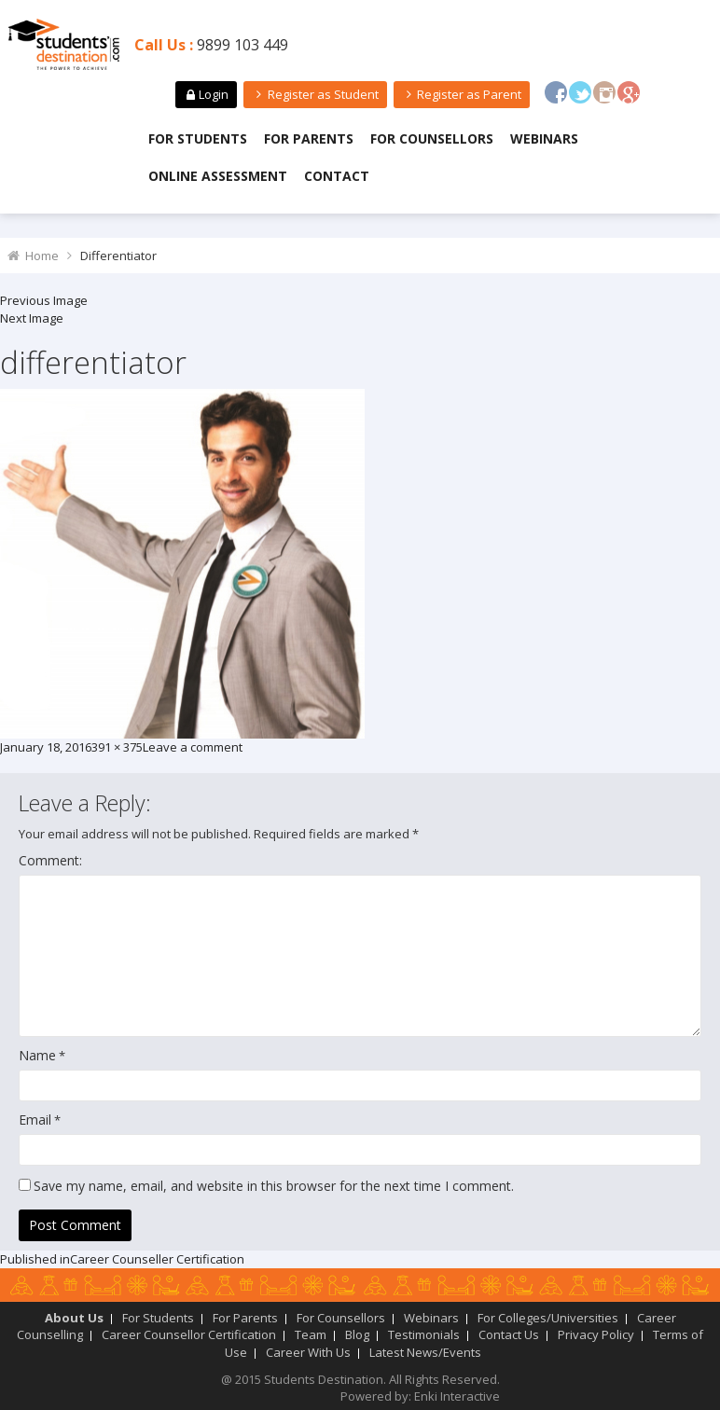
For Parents (308, 138)
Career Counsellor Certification (189, 1334)
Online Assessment (217, 176)
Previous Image (44, 300)
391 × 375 (117, 747)
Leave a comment (192, 747)
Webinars (544, 138)
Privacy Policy (596, 1334)
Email (35, 1119)
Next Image (31, 318)
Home (42, 255)
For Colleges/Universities (548, 1317)
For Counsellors (431, 138)
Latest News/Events (425, 1352)
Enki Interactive (457, 1396)
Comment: (50, 860)
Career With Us (308, 1352)
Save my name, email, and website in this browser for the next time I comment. (274, 1186)
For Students (197, 138)
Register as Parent (461, 94)
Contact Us (508, 1334)
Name (37, 1055)
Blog (357, 1334)
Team (310, 1334)
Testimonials (424, 1334)
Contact (336, 176)
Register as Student (315, 94)
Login (206, 94)
